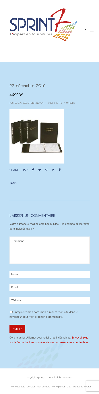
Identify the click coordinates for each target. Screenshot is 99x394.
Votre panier (58, 386)
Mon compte (43, 386)
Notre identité (18, 386)
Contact (31, 386)
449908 (16, 95)
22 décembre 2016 (27, 85)
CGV (69, 386)
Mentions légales (82, 386)
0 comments (54, 103)
